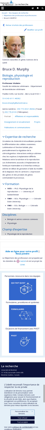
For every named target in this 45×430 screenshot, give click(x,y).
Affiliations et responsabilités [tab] (27, 116)
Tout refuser (22, 418)
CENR (22, 264)
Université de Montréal (7, 3)
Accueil (4, 13)
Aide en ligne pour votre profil (21, 251)
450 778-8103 (11, 112)
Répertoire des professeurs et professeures (20, 15)
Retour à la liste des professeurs (19, 25)
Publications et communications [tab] (17, 127)
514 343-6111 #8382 (11, 98)
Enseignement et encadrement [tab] (17, 122)
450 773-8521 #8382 (26, 109)
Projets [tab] (37, 122)
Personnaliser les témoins (24, 412)
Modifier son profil (34, 30)
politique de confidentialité (22, 427)
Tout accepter (22, 422)
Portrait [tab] (7, 116)
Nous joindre (22, 253)
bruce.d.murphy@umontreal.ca (14, 103)
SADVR (21, 261)
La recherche (21, 4)
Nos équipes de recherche (18, 13)
